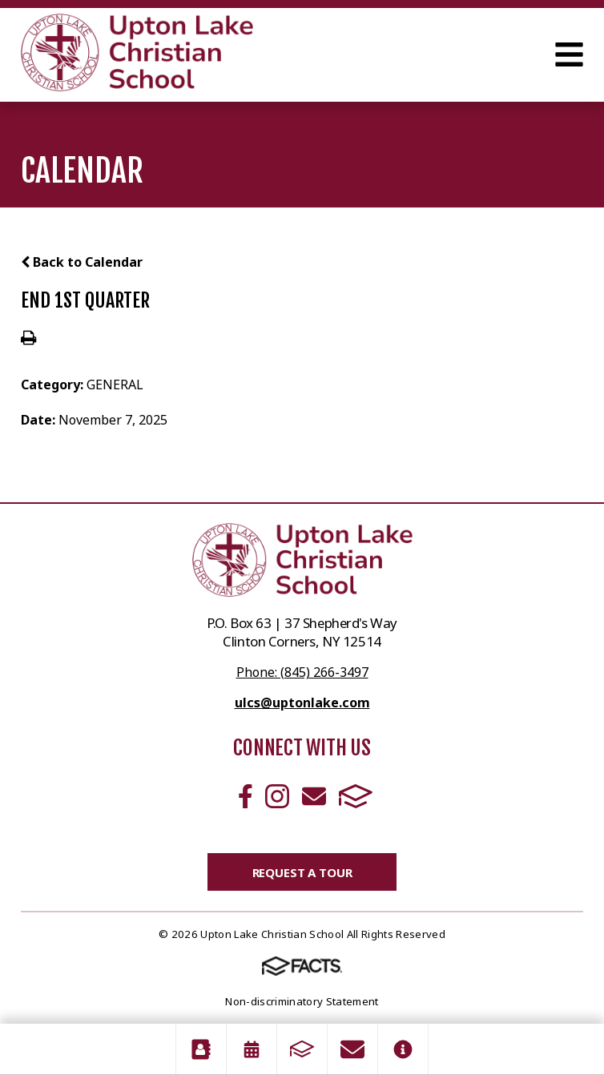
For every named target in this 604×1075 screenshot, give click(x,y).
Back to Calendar (82, 262)
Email (314, 796)
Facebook (245, 796)
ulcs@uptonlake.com (302, 702)
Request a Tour (302, 872)
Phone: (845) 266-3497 (302, 672)
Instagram (277, 796)
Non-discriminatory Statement (301, 1001)
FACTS (355, 796)
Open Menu (569, 54)
